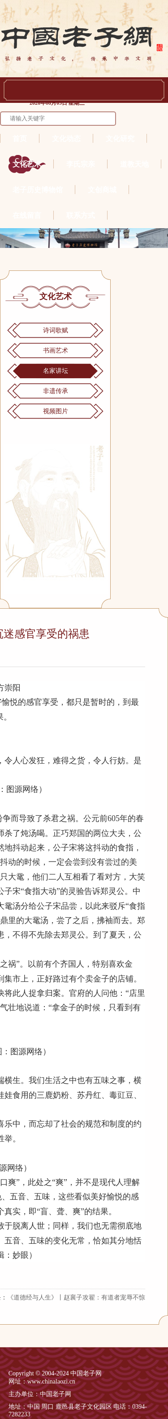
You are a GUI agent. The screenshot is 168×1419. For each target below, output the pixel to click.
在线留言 (27, 215)
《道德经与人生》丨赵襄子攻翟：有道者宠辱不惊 (76, 1297)
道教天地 (134, 164)
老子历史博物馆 (38, 190)
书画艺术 (55, 350)
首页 (20, 138)
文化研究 (120, 138)
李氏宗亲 (80, 164)
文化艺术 (27, 164)
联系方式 (80, 215)
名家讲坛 (55, 370)
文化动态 (66, 138)
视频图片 (55, 411)
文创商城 (102, 190)
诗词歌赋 (55, 330)
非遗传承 (55, 391)
